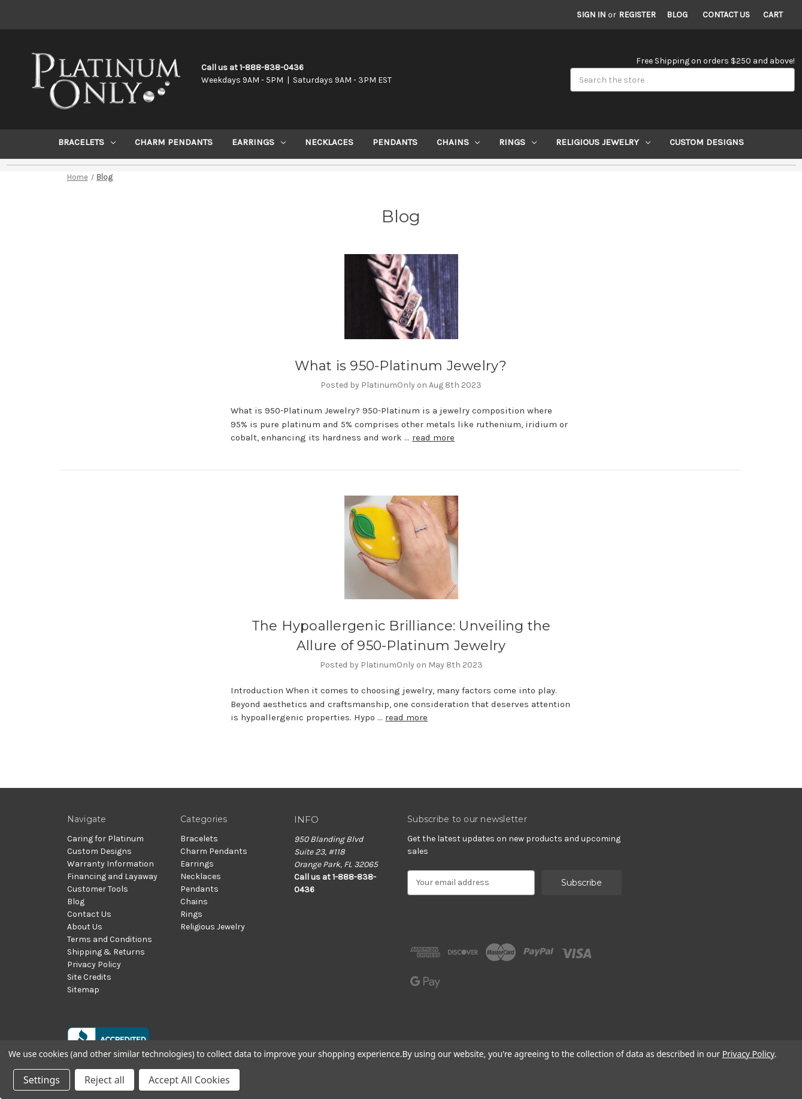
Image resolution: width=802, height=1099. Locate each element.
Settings (41, 1079)
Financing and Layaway (112, 876)
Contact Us (726, 15)
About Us (84, 927)
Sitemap (83, 990)
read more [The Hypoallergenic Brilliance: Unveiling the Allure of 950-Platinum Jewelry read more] (406, 717)
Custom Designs (707, 142)
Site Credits (89, 977)
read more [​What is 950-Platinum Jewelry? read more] (433, 437)
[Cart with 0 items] (772, 14)
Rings (518, 142)
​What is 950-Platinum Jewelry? (401, 366)
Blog (677, 15)
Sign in (591, 15)
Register (637, 15)
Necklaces (329, 142)
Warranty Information (110, 864)
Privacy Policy (94, 964)
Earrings (259, 142)
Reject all (104, 1079)
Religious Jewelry (603, 142)
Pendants (395, 142)
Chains (458, 142)
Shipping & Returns (106, 952)
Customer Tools (97, 889)
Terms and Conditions (109, 939)
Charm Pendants (174, 142)
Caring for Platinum (105, 839)
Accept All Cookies (189, 1079)
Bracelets (87, 142)
